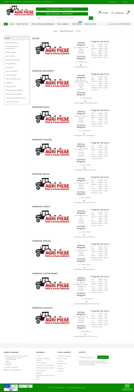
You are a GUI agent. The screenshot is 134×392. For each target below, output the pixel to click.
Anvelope (9, 83)
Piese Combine (11, 52)
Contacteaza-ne (41, 370)
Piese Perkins (10, 56)
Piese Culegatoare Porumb (15, 98)
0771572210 (14, 367)
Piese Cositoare (11, 71)
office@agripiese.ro (16, 370)
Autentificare (119, 13)
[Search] (72, 18)
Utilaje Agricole (11, 86)
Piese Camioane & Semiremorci (12, 47)
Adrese (60, 366)
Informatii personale (64, 356)
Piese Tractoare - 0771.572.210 (59, 9)
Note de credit (62, 363)
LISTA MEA (61, 371)
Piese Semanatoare (13, 60)
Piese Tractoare (11, 43)
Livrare (38, 356)
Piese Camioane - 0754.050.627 (59, 14)
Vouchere (61, 368)
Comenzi (60, 361)
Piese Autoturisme (12, 102)
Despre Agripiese (41, 363)
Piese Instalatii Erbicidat (14, 90)
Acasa (7, 38)
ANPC (38, 380)
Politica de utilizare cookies (45, 368)
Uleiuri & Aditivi (11, 75)
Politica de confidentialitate (45, 365)
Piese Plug (9, 67)
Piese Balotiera (11, 64)
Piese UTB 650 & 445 (13, 79)
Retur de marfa (62, 358)
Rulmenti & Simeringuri (14, 94)
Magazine (39, 373)
